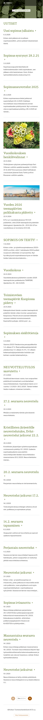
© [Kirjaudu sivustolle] (8, 710)
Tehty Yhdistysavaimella (21, 715)
